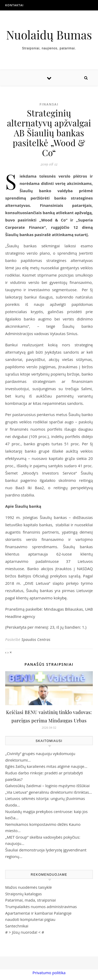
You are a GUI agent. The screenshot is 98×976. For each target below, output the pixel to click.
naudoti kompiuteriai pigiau (30, 919)
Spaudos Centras (35, 639)
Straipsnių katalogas (23, 893)
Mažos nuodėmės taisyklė (28, 887)
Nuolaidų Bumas (49, 34)
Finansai (49, 104)
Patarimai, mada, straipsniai (30, 900)
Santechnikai (16, 925)
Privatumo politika (49, 972)
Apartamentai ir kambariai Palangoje (38, 913)
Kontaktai (14, 5)
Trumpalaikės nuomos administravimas (41, 906)
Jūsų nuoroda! (24, 932)
